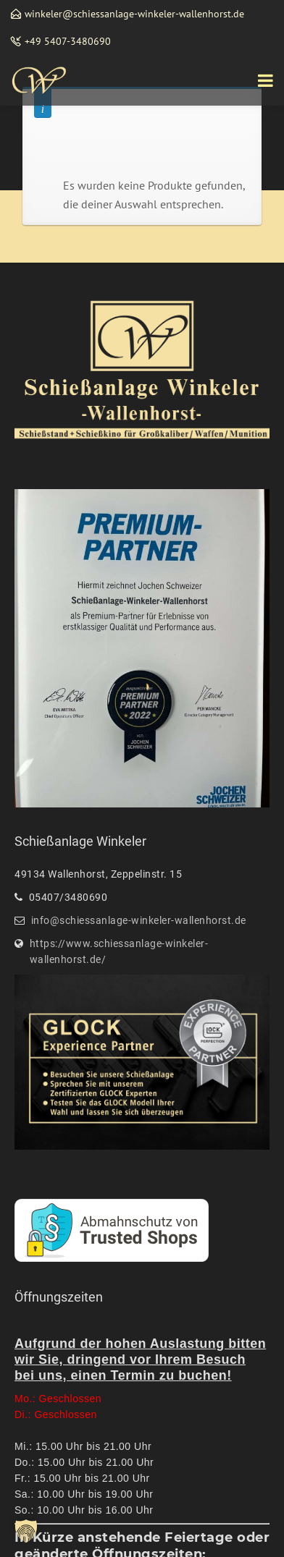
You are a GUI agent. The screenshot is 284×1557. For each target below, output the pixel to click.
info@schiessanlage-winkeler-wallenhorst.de (138, 920)
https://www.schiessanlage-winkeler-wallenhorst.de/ (119, 951)
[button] (26, 1531)
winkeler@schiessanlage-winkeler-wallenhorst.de (134, 13)
